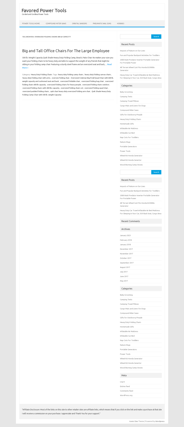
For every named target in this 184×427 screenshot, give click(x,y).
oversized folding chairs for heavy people (64, 85)
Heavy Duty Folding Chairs (41, 74)
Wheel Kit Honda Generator (131, 156)
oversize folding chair (60, 78)
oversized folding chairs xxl (72, 88)
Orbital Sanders (79, 23)
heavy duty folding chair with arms (36, 78)
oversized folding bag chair (92, 81)
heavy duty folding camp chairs (70, 74)
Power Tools (125, 151)
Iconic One (133, 421)
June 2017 (124, 276)
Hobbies (120, 23)
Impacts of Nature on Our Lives (132, 51)
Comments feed (126, 391)
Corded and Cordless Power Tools (35, 14)
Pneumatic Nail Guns (102, 23)
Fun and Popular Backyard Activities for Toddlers (140, 55)
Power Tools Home (31, 23)
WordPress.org (126, 395)
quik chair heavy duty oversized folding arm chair (70, 91)
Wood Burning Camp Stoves (131, 165)
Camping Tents (126, 96)
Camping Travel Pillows (129, 101)
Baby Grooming (126, 92)
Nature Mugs (125, 142)
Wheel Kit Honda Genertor (130, 160)
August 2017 (125, 267)
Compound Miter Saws (56, 23)
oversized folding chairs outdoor (95, 85)
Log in (122, 382)
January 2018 (125, 244)
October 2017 (125, 258)
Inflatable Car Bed (127, 133)
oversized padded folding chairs (36, 91)
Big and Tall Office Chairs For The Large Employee (65, 51)
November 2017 (126, 254)
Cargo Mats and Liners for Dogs (133, 106)
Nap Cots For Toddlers (129, 137)
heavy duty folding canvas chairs (98, 74)
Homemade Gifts (127, 124)
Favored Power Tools (44, 10)
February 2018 (126, 240)
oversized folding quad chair (96, 88)
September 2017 (126, 263)
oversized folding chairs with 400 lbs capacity (41, 88)
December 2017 (126, 249)
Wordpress (160, 421)
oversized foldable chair (70, 81)
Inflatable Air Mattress (129, 128)
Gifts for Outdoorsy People (131, 115)
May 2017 (124, 281)
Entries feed (125, 386)
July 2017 (123, 272)
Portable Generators (128, 146)
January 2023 (125, 235)
